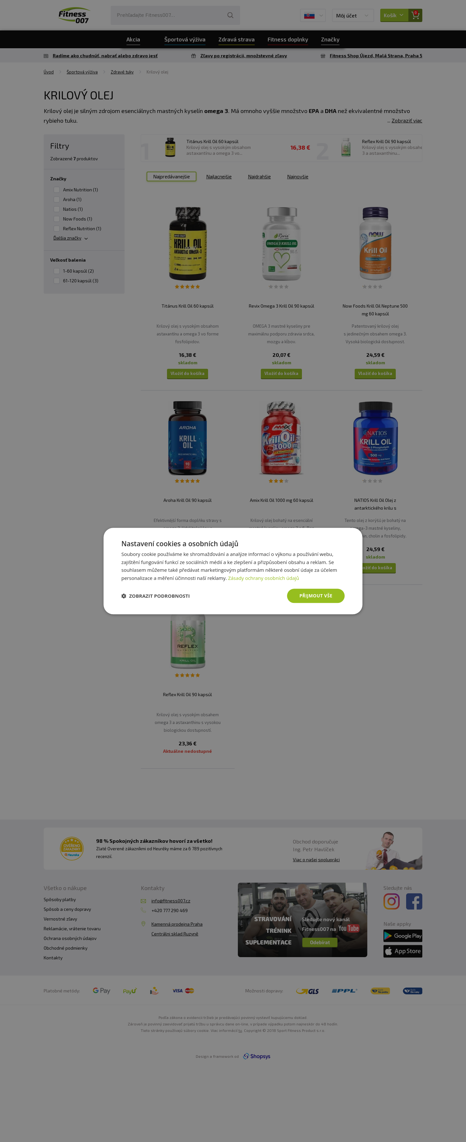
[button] (155, 596)
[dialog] (233, 570)
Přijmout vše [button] (315, 596)
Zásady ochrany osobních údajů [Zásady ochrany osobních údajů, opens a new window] (264, 578)
